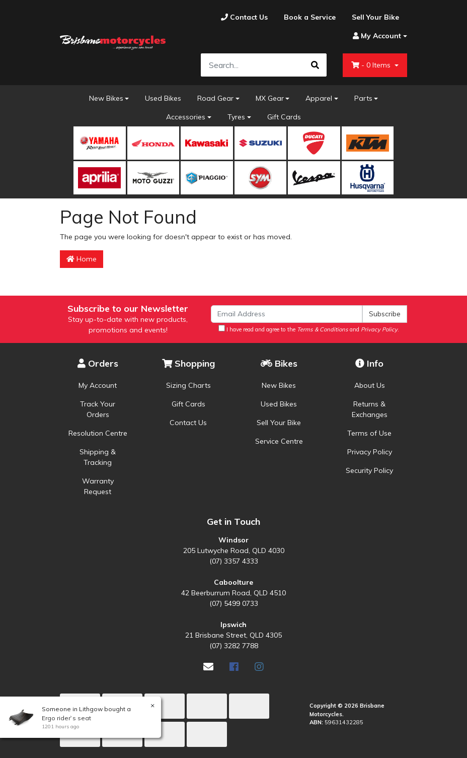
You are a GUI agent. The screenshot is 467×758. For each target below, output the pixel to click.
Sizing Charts (188, 385)
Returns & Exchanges (369, 409)
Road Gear (215, 98)
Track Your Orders (97, 409)
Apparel (318, 98)
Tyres (236, 116)
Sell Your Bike (279, 422)
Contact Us (188, 422)
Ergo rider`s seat (66, 718)
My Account (98, 385)
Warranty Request (98, 486)
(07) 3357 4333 (233, 561)
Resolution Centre (97, 433)
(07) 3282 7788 (233, 645)
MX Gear (270, 98)
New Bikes (106, 98)
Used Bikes (163, 98)
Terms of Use (369, 433)
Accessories (185, 116)
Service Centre (279, 441)
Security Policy (369, 470)
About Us (369, 385)
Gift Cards (284, 116)
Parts (363, 98)
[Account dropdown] (376, 36)
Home (81, 258)
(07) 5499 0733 (233, 603)
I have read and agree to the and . (308, 329)
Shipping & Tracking (98, 457)
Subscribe (385, 313)
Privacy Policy (369, 451)
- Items (372, 65)
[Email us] (208, 666)
